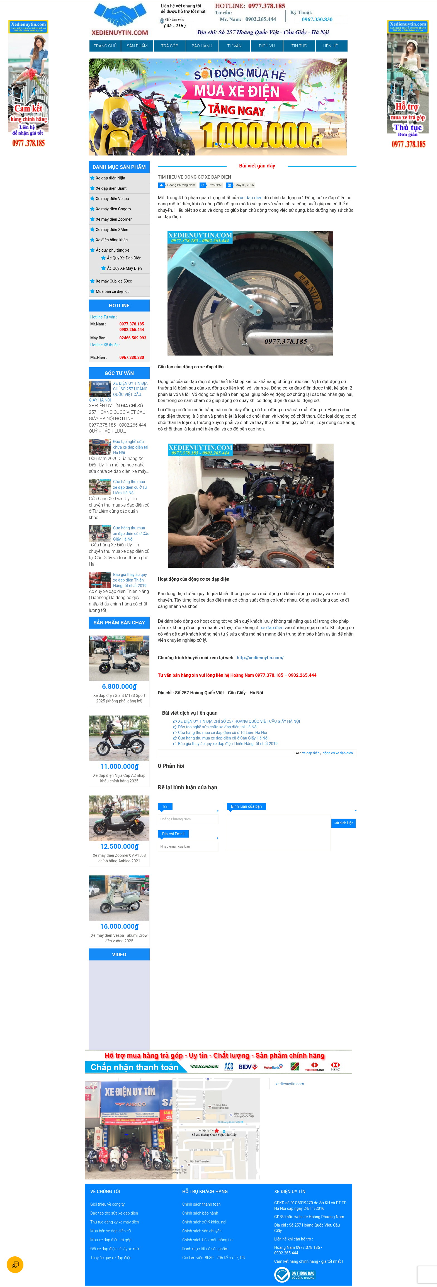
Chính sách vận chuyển (202, 1231)
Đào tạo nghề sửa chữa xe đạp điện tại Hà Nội (130, 447)
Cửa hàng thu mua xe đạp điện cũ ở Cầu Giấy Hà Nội (131, 533)
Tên (165, 806)
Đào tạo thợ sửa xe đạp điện (114, 1213)
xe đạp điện (272, 627)
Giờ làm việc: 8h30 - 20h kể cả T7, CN (213, 1258)
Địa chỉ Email (173, 834)
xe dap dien (251, 197)
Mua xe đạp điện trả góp (110, 1240)
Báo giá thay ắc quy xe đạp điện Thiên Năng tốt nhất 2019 (130, 580)
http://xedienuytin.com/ (260, 657)
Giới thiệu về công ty (107, 1204)
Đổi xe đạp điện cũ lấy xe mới (115, 1249)
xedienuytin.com (290, 1084)
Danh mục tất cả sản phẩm (205, 1249)
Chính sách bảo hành (200, 1213)
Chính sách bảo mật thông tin (207, 1240)
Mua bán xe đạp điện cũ (110, 1231)
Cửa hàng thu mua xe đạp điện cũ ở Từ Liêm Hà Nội (130, 487)
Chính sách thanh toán (201, 1204)
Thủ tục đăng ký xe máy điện (114, 1222)
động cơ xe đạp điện (338, 753)
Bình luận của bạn (246, 806)
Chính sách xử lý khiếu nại (204, 1222)
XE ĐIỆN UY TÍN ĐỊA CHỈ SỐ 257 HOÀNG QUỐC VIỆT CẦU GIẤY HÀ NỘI (236, 721)
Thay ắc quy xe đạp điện (110, 1258)
